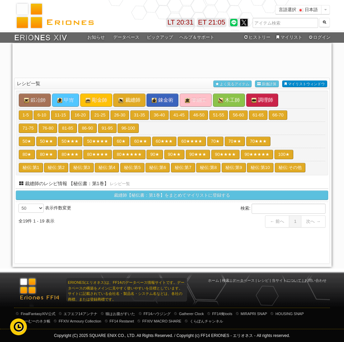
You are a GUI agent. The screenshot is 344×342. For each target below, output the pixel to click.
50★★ (46, 141)
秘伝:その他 (290, 167)
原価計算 (266, 84)
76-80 (47, 128)
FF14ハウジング (157, 314)
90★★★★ (225, 154)
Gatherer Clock (191, 314)
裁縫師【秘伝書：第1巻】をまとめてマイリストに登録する (172, 195)
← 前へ (277, 221)
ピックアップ (160, 37)
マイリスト (288, 37)
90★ (154, 154)
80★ (27, 154)
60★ (121, 141)
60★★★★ (191, 141)
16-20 (80, 114)
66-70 (278, 114)
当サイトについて (286, 280)
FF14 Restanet (122, 321)
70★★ (234, 141)
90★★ (174, 154)
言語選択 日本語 (298, 9)
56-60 (238, 114)
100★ (284, 154)
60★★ (140, 141)
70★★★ (258, 141)
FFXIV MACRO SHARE (161, 321)
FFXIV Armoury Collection (80, 321)
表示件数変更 (44, 208)
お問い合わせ (315, 280)
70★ (215, 141)
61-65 (258, 114)
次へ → (313, 221)
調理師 (262, 100)
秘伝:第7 (183, 167)
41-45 (178, 114)
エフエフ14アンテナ (80, 314)
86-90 (87, 128)
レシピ (263, 280)
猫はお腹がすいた (120, 314)
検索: (283, 209)
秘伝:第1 (31, 167)
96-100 (128, 128)
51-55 (218, 114)
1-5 (26, 114)
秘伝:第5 (132, 167)
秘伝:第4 (106, 167)
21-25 (99, 114)
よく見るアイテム (232, 84)
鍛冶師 (35, 100)
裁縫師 (129, 100)
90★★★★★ (257, 154)
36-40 (159, 114)
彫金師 (96, 100)
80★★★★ (97, 154)
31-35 (139, 114)
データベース (126, 37)
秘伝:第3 (81, 167)
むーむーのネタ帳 (35, 321)
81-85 (67, 128)
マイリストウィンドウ (305, 84)
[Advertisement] (172, 61)
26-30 (119, 114)
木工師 (229, 100)
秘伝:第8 (208, 167)
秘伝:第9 (233, 167)
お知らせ (96, 37)
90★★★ (197, 154)
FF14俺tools (222, 314)
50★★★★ (97, 141)
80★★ (46, 154)
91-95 (107, 128)
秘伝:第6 (157, 167)
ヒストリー (256, 37)
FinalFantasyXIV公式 (38, 314)
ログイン (319, 37)
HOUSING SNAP (289, 314)
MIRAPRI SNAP (254, 314)
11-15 (60, 114)
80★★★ (69, 154)
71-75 (28, 128)
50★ (27, 141)
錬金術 (162, 100)
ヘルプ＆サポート (196, 37)
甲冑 (65, 100)
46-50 (198, 114)
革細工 (196, 100)
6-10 (41, 114)
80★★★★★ (129, 154)
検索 (225, 280)
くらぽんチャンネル (206, 321)
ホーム (213, 280)
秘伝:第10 (260, 167)
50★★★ (69, 141)
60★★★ (164, 141)
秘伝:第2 (56, 167)
